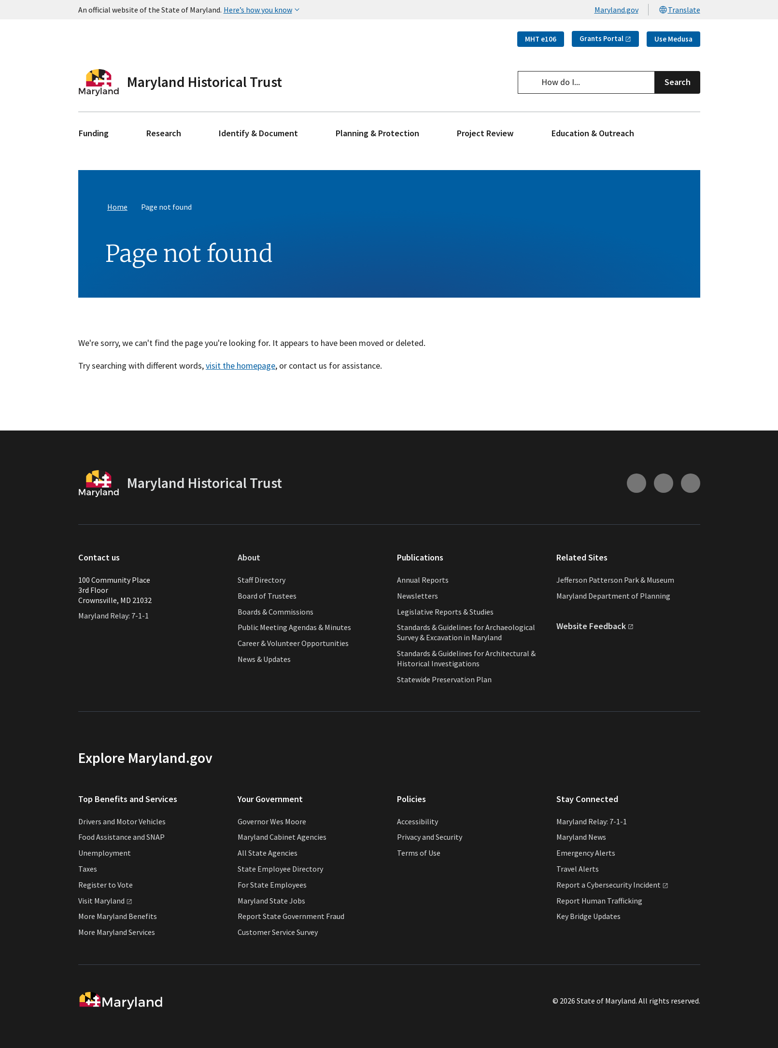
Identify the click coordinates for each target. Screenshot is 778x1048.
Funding (94, 133)
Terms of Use (418, 853)
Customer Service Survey (278, 932)
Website (595, 626)
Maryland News (581, 837)
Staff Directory (261, 580)
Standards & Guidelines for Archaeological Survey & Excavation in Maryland (466, 632)
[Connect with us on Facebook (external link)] (690, 483)
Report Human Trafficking (599, 900)
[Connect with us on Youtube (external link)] (663, 483)
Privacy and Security (429, 837)
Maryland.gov (616, 9)
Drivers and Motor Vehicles (122, 821)
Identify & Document (258, 133)
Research (163, 133)
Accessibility (417, 821)
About (249, 557)
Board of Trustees (267, 596)
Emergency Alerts (585, 853)
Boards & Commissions (275, 612)
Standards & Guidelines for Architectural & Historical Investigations (466, 658)
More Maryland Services (116, 932)
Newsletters (417, 596)
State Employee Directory (280, 869)
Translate (679, 9)
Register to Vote (105, 885)
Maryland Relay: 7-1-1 (113, 615)
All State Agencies (267, 853)
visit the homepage (240, 365)
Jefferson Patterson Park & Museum (615, 580)
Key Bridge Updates (588, 916)
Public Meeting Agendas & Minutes (294, 627)
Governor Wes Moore (272, 821)
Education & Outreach (593, 133)
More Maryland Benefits (117, 916)
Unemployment (104, 853)
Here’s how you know (263, 9)
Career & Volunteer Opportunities (293, 643)
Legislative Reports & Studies (445, 612)
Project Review (485, 133)
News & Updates (264, 659)
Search (678, 81)
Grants (605, 38)
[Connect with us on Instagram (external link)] (636, 483)
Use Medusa (673, 38)
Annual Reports (423, 580)
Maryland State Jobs (271, 900)
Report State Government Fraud (291, 916)
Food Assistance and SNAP (121, 837)
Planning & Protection (377, 133)
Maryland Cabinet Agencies (282, 837)
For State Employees (272, 885)
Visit (105, 900)
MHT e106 (540, 38)
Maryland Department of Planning (613, 596)
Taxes (87, 869)
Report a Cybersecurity (612, 885)
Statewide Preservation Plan (444, 679)
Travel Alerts (577, 869)
